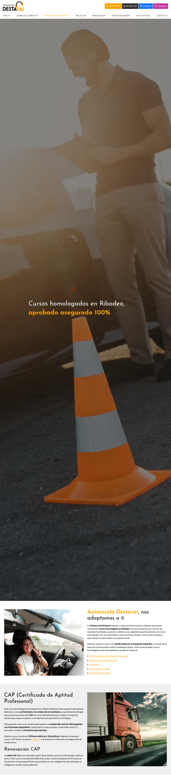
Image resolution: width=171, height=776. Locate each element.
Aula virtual (143, 15)
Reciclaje (81, 15)
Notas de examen (121, 15)
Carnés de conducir (27, 15)
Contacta (36, 739)
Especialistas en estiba (99, 672)
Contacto (162, 15)
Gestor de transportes (99, 668)
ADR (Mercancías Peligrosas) (103, 660)
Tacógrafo (94, 664)
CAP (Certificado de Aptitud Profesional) (108, 655)
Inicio (6, 15)
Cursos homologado (55, 15)
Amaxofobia (99, 15)
